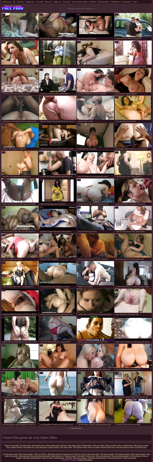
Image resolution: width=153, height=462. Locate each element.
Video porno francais (80, 458)
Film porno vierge (93, 454)
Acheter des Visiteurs (85, 460)
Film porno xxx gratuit (140, 445)
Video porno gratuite (74, 445)
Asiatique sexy (30, 2)
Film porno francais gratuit (125, 447)
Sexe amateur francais (122, 454)
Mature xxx (48, 2)
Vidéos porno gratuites (137, 454)
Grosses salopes (53, 447)
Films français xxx (57, 456)
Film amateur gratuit (53, 445)
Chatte (135, 2)
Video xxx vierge (47, 458)
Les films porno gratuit (10, 454)
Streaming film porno (108, 447)
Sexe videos (81, 456)
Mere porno (14, 456)
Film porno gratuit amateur (32, 458)
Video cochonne (24, 456)
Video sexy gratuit (80, 454)
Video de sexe (90, 456)
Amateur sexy (6, 2)
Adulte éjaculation (103, 2)
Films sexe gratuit (99, 445)
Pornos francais (68, 454)
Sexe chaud (66, 2)
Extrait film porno (141, 447)
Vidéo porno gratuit (129, 458)
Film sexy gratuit (70, 456)
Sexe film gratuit (25, 445)
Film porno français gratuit (120, 456)
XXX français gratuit (80, 447)
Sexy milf (40, 2)
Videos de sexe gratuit (12, 6)
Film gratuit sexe (28, 447)
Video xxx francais (40, 454)
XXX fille (68, 458)
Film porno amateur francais (97, 458)
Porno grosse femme (115, 458)
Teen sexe (20, 2)
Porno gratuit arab (41, 447)
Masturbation (115, 2)
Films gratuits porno (38, 445)
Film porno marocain (55, 454)
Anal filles (92, 2)
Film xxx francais (135, 456)
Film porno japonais (107, 454)
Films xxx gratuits (94, 447)
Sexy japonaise (126, 2)
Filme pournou (87, 445)
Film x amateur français (14, 447)
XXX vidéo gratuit (66, 447)
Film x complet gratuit (125, 445)
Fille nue (64, 445)
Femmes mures (59, 458)
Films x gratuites (111, 445)
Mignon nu (57, 2)
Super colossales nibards (79, 2)
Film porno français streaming (40, 456)
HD (14, 2)
